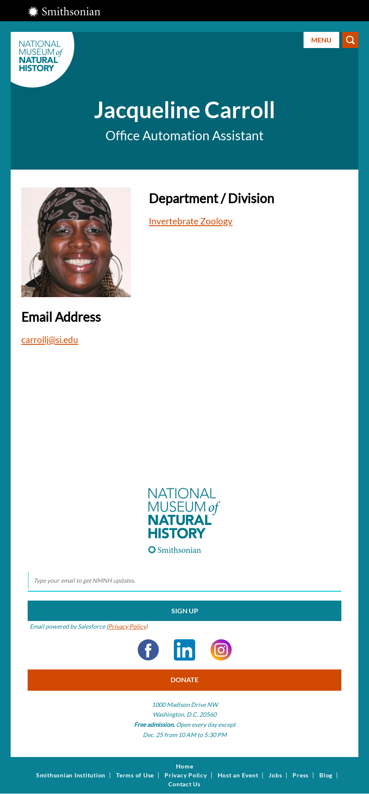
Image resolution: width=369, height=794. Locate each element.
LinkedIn (184, 650)
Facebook (148, 650)
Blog (325, 775)
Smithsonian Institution (70, 775)
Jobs (275, 775)
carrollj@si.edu (49, 339)
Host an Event (238, 775)
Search (350, 40)
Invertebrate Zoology (191, 221)
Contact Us (184, 784)
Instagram (221, 650)
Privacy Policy (127, 626)
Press (300, 775)
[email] (184, 580)
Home (184, 766)
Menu (321, 40)
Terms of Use (135, 775)
